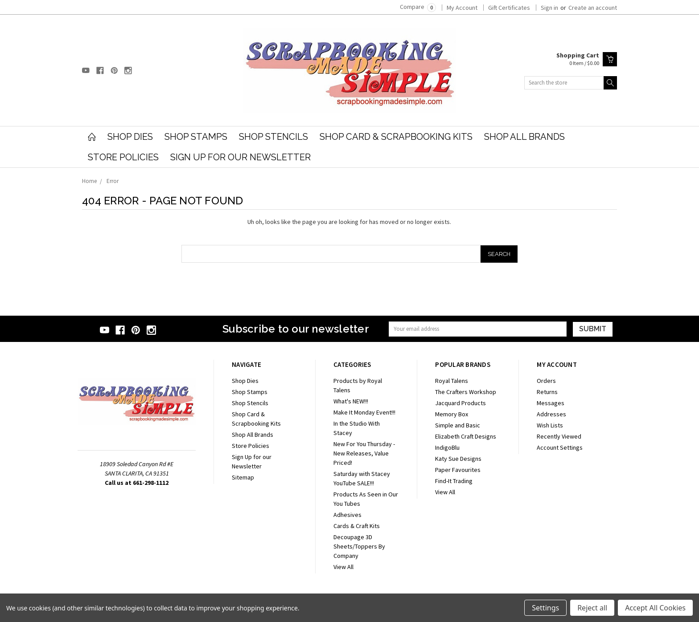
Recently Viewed (559, 436)
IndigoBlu (447, 447)
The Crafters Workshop (465, 392)
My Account (462, 8)
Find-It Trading (454, 481)
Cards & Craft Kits (356, 526)
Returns (547, 392)
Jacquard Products (460, 403)
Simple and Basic (457, 425)
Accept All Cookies (655, 608)
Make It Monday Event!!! (364, 412)
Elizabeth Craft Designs (465, 436)
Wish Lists (550, 425)
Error (113, 181)
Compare (418, 7)
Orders (546, 381)
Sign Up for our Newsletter (240, 157)
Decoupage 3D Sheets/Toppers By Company (359, 546)
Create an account (592, 8)
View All (343, 567)
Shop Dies (130, 136)
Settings (545, 608)
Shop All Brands (524, 136)
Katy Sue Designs (458, 459)
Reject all (592, 608)
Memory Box (451, 414)
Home (89, 181)
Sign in (549, 8)
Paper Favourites (458, 470)
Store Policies (123, 157)
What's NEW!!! (350, 401)
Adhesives (347, 515)
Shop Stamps (195, 136)
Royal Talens (451, 381)
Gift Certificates (509, 8)
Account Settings (560, 447)
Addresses (551, 414)
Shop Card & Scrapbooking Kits (396, 136)
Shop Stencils (273, 136)
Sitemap (243, 477)
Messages (550, 403)
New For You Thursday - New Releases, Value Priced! (364, 453)
